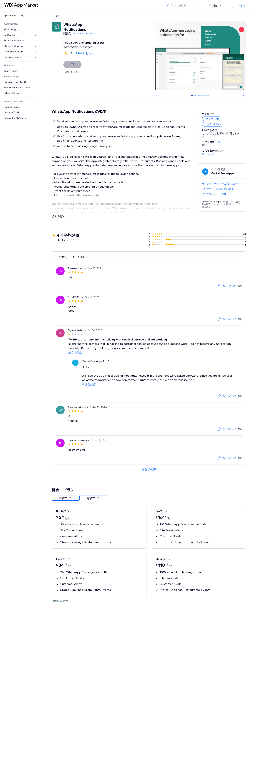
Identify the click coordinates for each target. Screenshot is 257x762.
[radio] (66, 498)
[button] (219, 142)
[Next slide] (243, 95)
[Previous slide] (157, 95)
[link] (20, 15)
